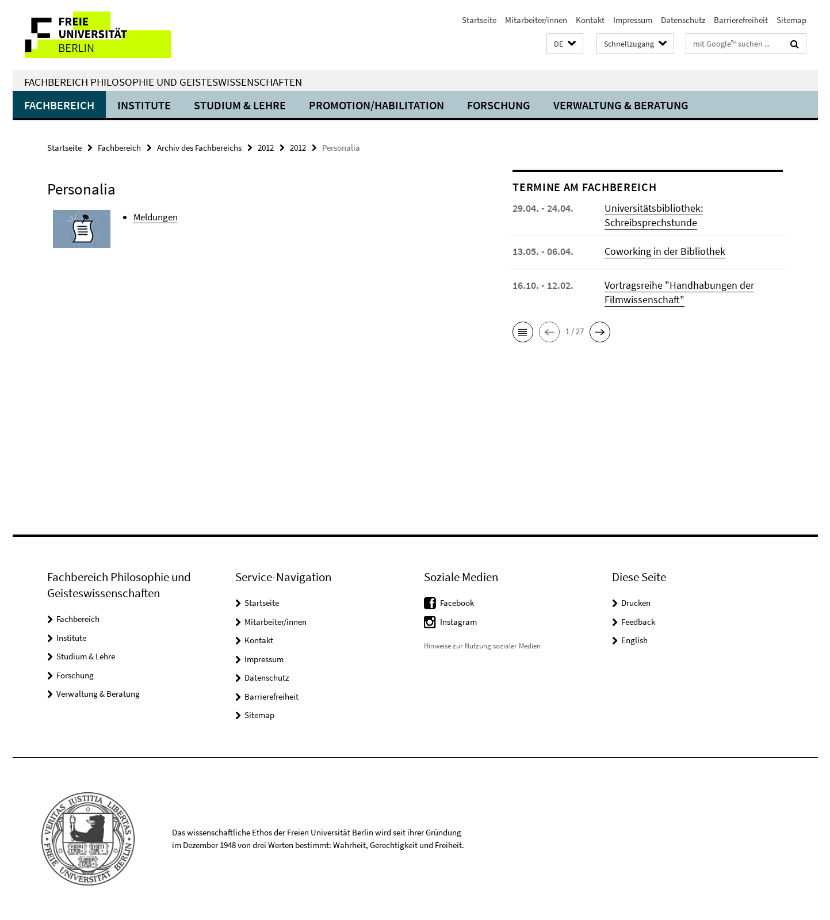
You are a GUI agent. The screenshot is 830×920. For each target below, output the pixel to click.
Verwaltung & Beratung (621, 105)
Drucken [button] (636, 602)
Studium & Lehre (240, 105)
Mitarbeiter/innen (536, 19)
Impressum (632, 19)
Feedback (638, 621)
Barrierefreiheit (741, 19)
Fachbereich (59, 105)
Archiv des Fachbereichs (199, 147)
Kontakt (590, 19)
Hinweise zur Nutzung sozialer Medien (482, 646)
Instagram (458, 621)
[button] (564, 44)
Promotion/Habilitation (376, 105)
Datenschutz (683, 19)
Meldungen (155, 217)
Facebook (457, 602)
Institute (144, 105)
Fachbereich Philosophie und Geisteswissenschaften (163, 82)
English (634, 640)
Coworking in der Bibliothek (665, 251)
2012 (266, 147)
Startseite (479, 19)
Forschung (498, 105)
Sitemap (791, 19)
